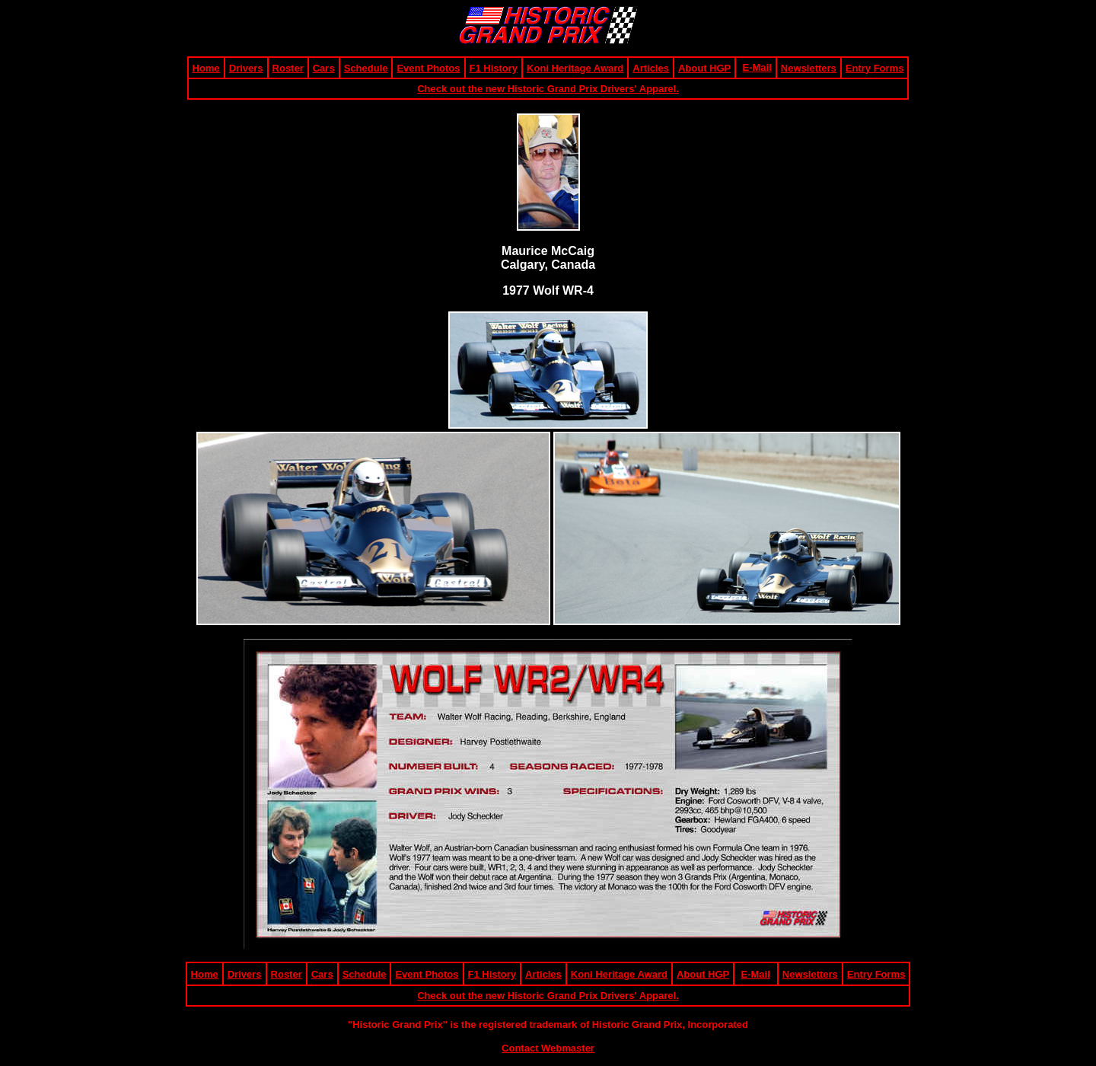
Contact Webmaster (548, 1048)
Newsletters (808, 68)
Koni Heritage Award (575, 68)
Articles (650, 68)
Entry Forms (875, 68)
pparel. (662, 88)
